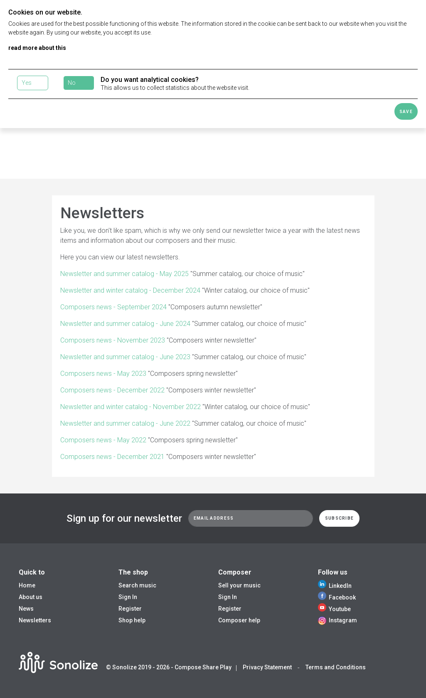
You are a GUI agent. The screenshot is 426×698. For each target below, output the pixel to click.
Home (27, 585)
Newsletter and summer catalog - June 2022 (125, 423)
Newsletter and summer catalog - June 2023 (125, 357)
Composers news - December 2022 (112, 390)
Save (406, 111)
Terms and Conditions (335, 667)
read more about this (37, 47)
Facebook (337, 597)
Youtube (334, 609)
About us (30, 597)
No (72, 82)
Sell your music (239, 585)
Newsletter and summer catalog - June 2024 (125, 324)
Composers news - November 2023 (112, 340)
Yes (27, 82)
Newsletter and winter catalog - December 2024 (130, 290)
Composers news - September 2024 (113, 307)
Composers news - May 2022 (103, 440)
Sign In (127, 597)
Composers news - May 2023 (103, 373)
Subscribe (339, 518)
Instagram (337, 620)
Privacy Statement (267, 667)
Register (130, 608)
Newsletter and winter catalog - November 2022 (130, 407)
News (26, 608)
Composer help (239, 620)
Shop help (131, 620)
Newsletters (35, 620)
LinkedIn (335, 585)
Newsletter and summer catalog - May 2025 (124, 274)
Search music (137, 585)
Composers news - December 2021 (112, 457)
